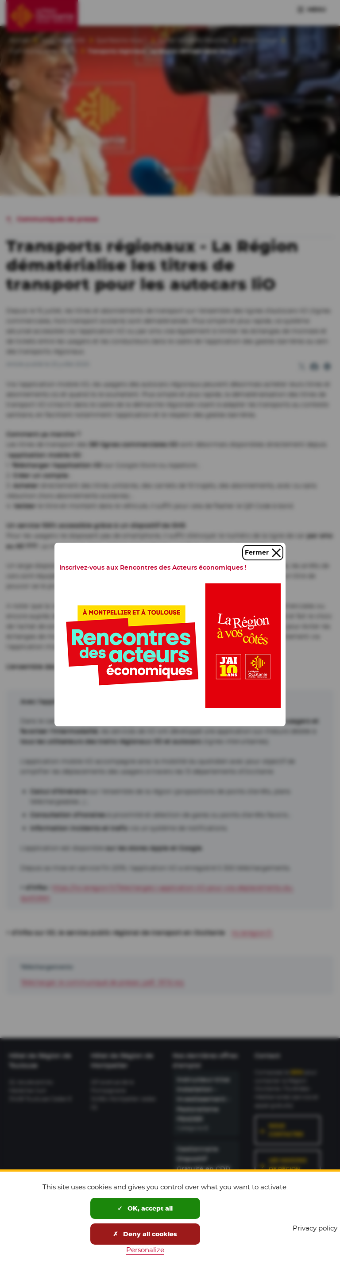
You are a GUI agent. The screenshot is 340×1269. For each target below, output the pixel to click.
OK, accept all (145, 1208)
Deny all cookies (145, 1234)
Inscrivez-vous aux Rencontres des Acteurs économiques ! (153, 567)
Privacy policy (315, 1228)
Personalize (145, 1250)
